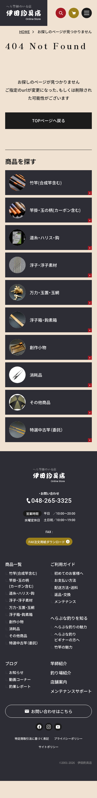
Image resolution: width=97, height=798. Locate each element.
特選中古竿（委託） (23, 642)
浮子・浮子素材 (21, 600)
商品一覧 (13, 564)
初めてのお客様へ (68, 573)
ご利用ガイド (62, 564)
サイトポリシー (48, 747)
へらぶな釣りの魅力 (70, 626)
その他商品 (18, 635)
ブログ (11, 663)
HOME (24, 31)
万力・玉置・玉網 (21, 607)
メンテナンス (65, 601)
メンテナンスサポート (71, 691)
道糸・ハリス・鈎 (21, 593)
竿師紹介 (58, 663)
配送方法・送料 (66, 587)
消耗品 (14, 628)
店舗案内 (58, 682)
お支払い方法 (65, 580)
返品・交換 (62, 594)
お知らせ (16, 672)
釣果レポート (20, 686)
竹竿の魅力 (63, 647)
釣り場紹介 (60, 673)
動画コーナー (20, 679)
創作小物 (16, 621)
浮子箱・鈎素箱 (21, 614)
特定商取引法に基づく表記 (32, 738)
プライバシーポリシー (68, 738)
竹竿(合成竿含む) (23, 573)
